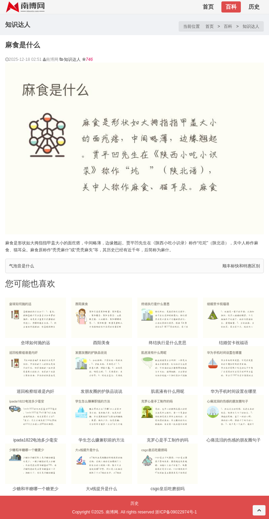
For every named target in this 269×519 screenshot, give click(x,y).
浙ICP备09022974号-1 (176, 512)
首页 (208, 7)
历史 (254, 7)
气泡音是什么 (21, 265)
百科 (231, 7)
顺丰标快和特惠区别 (241, 265)
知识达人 (251, 26)
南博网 (112, 512)
